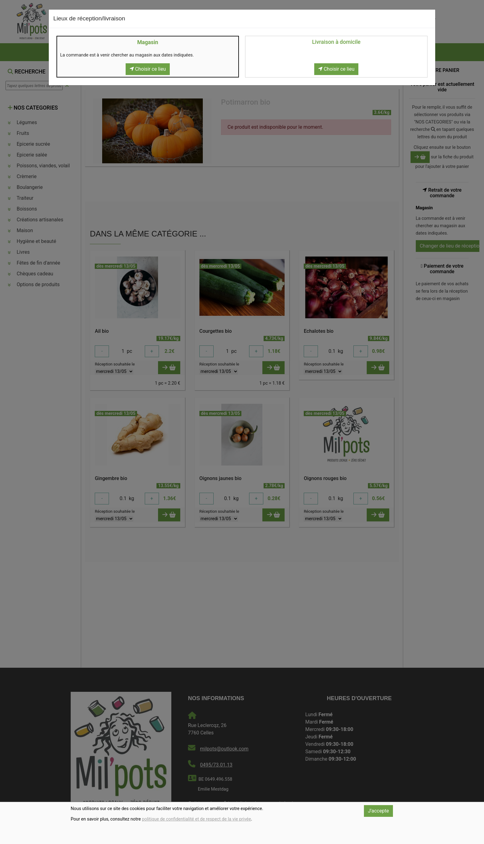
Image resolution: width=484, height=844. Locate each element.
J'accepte (378, 811)
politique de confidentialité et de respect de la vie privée (196, 819)
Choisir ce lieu (148, 69)
